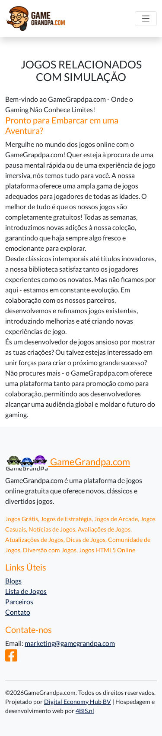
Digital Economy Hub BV (77, 701)
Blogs (13, 581)
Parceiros (19, 601)
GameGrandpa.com (67, 461)
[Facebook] (11, 658)
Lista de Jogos (26, 591)
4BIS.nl (85, 710)
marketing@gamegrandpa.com (70, 643)
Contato (17, 612)
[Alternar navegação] (146, 18)
